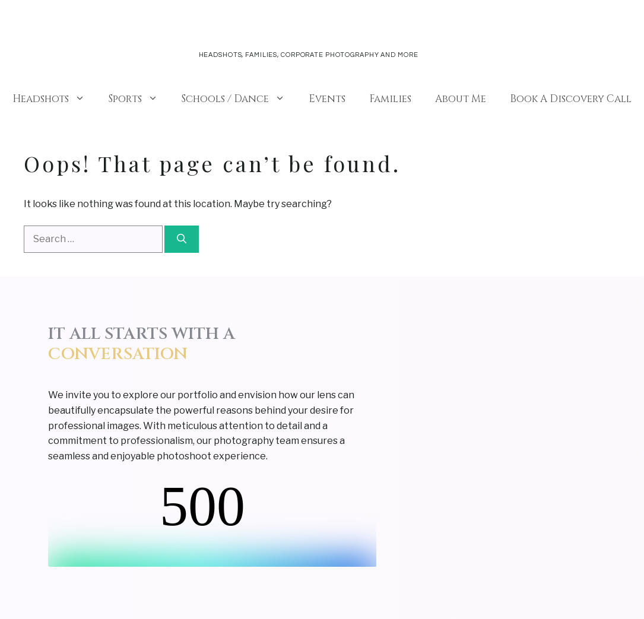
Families (390, 99)
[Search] (181, 239)
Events (327, 99)
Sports (139, 99)
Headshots (54, 99)
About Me (460, 99)
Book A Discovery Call (571, 99)
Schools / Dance (239, 99)
